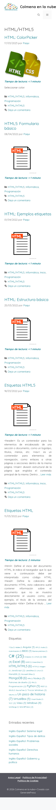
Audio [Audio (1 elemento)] (44, 647)
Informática (32, 96)
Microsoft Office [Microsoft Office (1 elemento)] (28, 674)
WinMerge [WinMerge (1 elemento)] (14, 707)
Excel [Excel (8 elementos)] (19, 662)
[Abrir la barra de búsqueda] (38, 14)
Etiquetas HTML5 (19, 385)
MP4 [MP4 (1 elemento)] (30, 678)
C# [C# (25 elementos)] (16, 656)
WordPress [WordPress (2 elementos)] (26, 707)
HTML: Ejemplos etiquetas (27, 213)
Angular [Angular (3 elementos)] (29, 647)
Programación (12, 101)
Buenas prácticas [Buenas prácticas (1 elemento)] (39, 651)
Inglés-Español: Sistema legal (25, 731)
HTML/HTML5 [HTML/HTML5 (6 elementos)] (20, 666)
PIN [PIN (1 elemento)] (34, 682)
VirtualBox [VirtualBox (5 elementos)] (21, 699)
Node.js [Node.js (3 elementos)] (39, 678)
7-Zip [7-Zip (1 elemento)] (12, 647)
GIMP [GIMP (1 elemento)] (29, 662)
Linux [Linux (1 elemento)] (40, 671)
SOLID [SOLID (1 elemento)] (12, 690)
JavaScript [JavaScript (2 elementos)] (18, 670)
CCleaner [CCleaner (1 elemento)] (29, 657)
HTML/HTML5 (16, 96)
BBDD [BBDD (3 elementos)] (27, 650)
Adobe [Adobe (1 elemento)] (18, 647)
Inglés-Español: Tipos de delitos (27, 736)
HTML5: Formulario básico (21, 126)
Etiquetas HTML (18, 510)
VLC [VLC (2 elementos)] (12, 703)
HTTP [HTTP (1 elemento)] (36, 667)
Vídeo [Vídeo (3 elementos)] (21, 702)
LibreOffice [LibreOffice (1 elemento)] (31, 671)
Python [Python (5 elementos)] (33, 686)
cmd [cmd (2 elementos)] (38, 656)
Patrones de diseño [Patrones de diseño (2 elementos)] (20, 682)
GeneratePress (28, 792)
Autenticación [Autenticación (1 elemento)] (15, 651)
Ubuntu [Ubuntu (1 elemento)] (13, 695)
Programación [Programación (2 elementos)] (17, 686)
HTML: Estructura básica (26, 299)
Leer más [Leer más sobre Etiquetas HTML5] (45, 474)
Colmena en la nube (38, 6)
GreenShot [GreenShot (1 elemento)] (37, 662)
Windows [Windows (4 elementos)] (34, 702)
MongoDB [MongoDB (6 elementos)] (18, 678)
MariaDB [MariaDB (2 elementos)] (14, 674)
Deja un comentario (19, 109)
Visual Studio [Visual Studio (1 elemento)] (37, 699)
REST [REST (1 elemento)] (44, 686)
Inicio (43, 272)
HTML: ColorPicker (20, 37)
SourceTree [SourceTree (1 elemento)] (21, 690)
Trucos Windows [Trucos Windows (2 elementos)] (37, 690)
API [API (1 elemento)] (37, 647)
